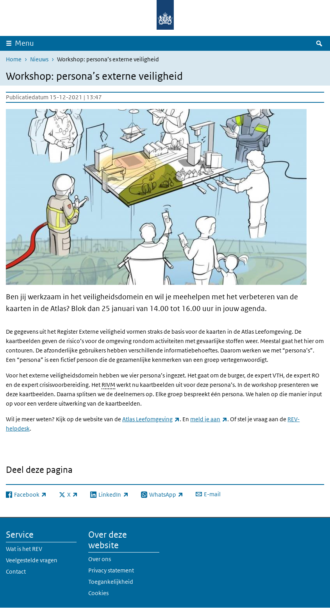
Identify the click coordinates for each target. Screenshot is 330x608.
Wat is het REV (24, 549)
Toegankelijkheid (110, 581)
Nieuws (39, 59)
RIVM (108, 384)
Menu (24, 43)
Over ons (99, 559)
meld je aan (208, 419)
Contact (16, 571)
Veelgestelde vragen (31, 560)
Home (13, 59)
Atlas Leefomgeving (151, 419)
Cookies (98, 593)
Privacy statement (111, 570)
